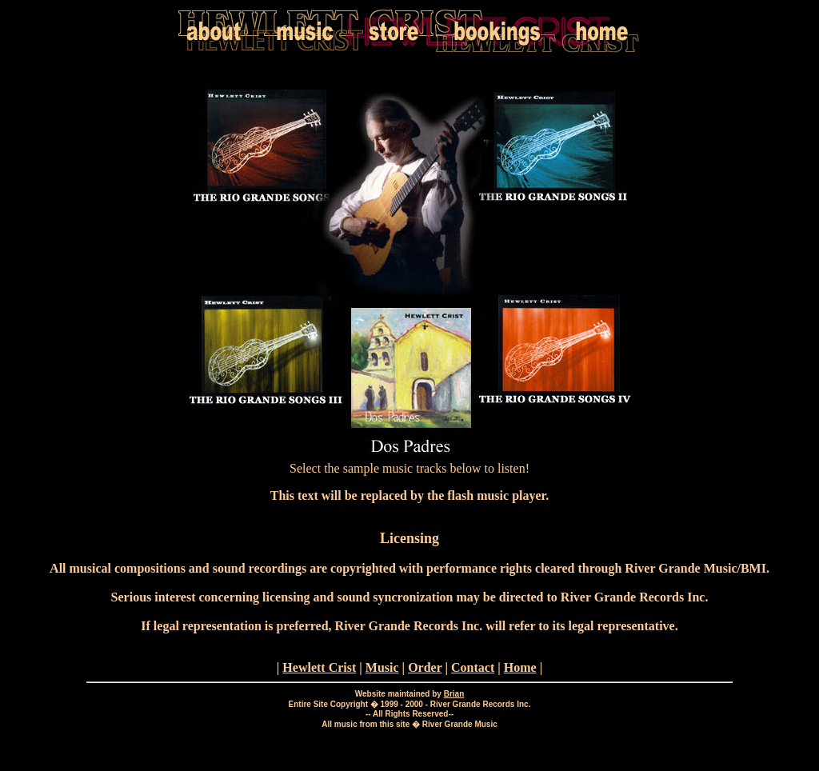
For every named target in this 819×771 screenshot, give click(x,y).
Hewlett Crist (319, 667)
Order (424, 667)
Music (382, 667)
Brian (454, 693)
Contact (472, 667)
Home (520, 667)
